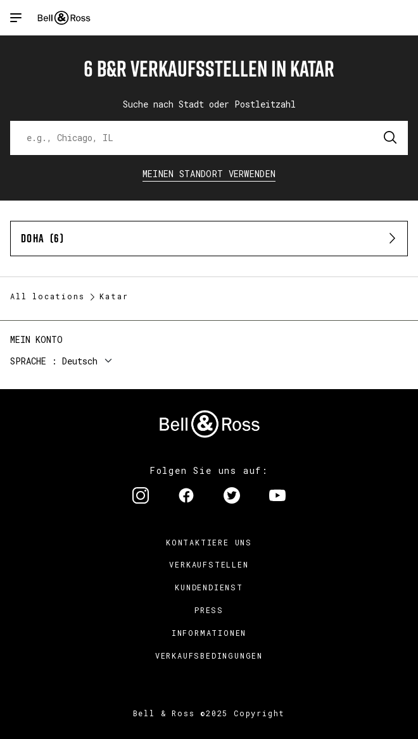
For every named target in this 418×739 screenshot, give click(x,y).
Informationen (209, 633)
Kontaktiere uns (209, 542)
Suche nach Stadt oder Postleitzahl (209, 104)
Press (209, 610)
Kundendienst (209, 587)
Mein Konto (36, 339)
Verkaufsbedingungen (209, 655)
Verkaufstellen (208, 564)
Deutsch (80, 361)
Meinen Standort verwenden (209, 174)
